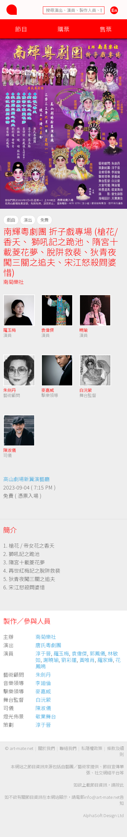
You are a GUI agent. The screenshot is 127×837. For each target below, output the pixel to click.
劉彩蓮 (69, 660)
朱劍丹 (9, 390)
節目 (21, 28)
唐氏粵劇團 (48, 645)
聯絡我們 (68, 748)
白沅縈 (85, 390)
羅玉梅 (9, 330)
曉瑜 (83, 330)
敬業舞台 (45, 716)
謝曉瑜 (51, 660)
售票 (106, 28)
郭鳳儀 (97, 653)
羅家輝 (105, 660)
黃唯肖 (87, 660)
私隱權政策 (91, 748)
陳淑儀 (9, 450)
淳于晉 (43, 653)
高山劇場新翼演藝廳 (26, 479)
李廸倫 (43, 683)
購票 (63, 28)
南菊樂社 (13, 282)
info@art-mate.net (102, 797)
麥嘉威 (47, 390)
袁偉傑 (47, 330)
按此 (119, 785)
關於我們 (46, 748)
